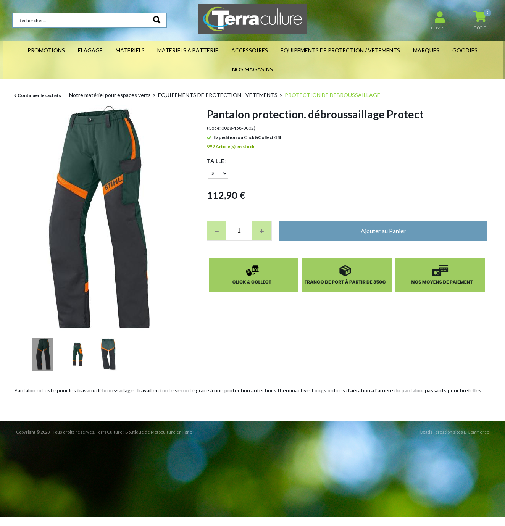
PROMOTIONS (46, 50)
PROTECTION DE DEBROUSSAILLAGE (332, 95)
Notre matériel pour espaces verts (110, 95)
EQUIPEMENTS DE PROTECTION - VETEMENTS (218, 95)
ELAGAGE (90, 50)
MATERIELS (130, 50)
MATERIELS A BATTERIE (187, 50)
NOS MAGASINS (252, 69)
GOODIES (465, 50)
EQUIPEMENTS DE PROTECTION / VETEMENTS (340, 50)
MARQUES (426, 50)
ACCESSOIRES (249, 50)
